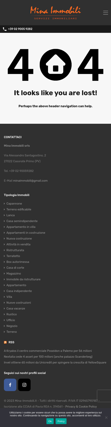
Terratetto (13, 256)
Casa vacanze (15, 308)
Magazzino (13, 273)
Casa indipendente (19, 291)
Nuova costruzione (19, 238)
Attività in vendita (18, 244)
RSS (11, 342)
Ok (50, 421)
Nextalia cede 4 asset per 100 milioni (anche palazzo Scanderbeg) (48, 356)
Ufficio (10, 320)
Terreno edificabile (18, 209)
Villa (9, 297)
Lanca (10, 215)
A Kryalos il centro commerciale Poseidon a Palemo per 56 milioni (48, 351)
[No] (106, 418)
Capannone (14, 203)
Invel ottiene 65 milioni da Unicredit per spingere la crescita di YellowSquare (55, 362)
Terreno (11, 332)
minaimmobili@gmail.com (30, 180)
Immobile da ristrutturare (23, 279)
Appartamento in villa (20, 227)
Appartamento (16, 285)
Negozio (11, 326)
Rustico (11, 314)
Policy (61, 421)
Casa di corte (15, 267)
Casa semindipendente (22, 221)
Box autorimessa (17, 262)
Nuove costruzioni (18, 302)
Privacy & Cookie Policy (81, 406)
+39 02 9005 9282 (20, 29)
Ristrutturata (15, 250)
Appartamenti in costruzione (25, 232)
